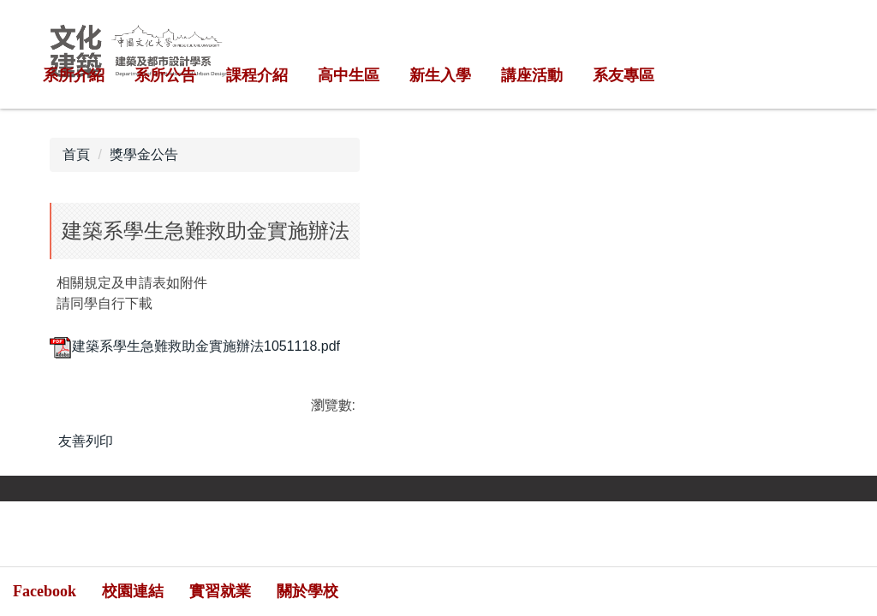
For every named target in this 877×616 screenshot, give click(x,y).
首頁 (76, 154)
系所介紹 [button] (73, 75)
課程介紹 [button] (257, 75)
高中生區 (348, 75)
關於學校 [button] (307, 591)
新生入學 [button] (440, 75)
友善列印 (85, 441)
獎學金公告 (144, 154)
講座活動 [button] (532, 75)
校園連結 (133, 591)
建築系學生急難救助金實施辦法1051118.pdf (195, 346)
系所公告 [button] (165, 75)
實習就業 (220, 591)
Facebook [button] (44, 591)
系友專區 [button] (623, 75)
